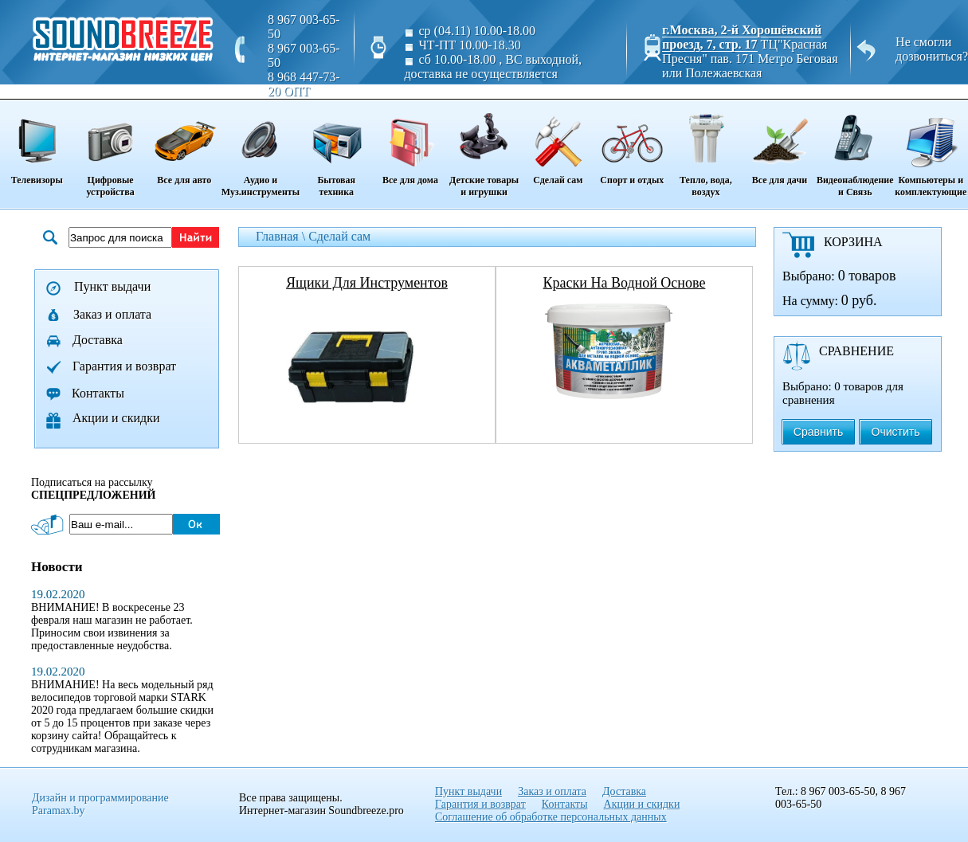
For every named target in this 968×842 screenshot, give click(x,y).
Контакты (98, 393)
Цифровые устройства (110, 149)
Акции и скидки (116, 418)
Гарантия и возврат (124, 366)
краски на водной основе (624, 283)
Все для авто (184, 143)
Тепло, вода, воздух (706, 149)
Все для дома (410, 143)
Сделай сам (558, 143)
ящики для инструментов (367, 283)
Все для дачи (780, 143)
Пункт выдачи (112, 286)
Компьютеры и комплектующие (931, 149)
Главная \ (282, 236)
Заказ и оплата (112, 314)
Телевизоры (36, 143)
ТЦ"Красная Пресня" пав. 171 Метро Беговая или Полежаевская (749, 58)
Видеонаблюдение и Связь (855, 149)
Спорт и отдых (632, 143)
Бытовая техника (336, 149)
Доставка (98, 340)
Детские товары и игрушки (483, 149)
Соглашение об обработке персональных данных (551, 817)
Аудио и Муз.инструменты (260, 149)
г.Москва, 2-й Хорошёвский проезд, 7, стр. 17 (741, 37)
